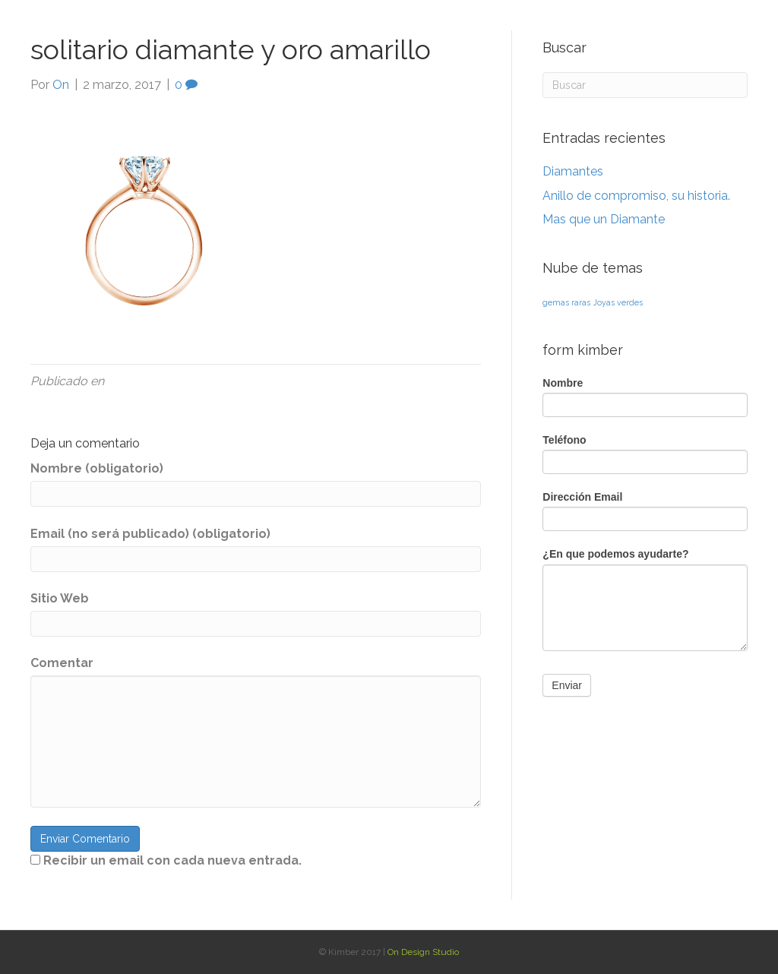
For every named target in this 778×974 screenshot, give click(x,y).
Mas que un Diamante (603, 219)
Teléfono (564, 440)
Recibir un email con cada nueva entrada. (172, 860)
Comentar (61, 663)
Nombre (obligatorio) (96, 468)
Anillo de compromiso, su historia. (636, 195)
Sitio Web (59, 598)
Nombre (562, 383)
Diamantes (572, 171)
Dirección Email (582, 497)
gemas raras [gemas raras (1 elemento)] (566, 302)
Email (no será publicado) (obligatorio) (150, 534)
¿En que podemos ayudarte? (615, 554)
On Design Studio (423, 952)
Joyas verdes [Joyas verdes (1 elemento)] (618, 302)
